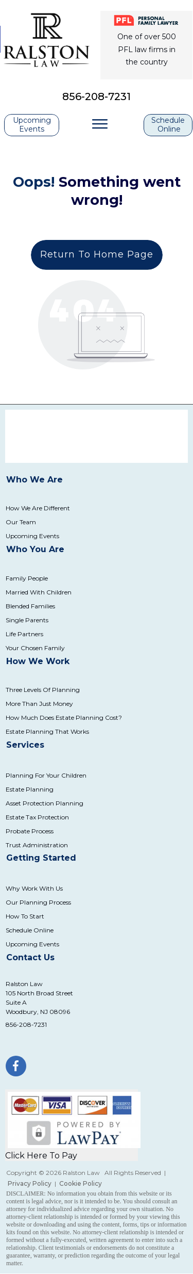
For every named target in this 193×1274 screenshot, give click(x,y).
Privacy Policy (29, 1183)
